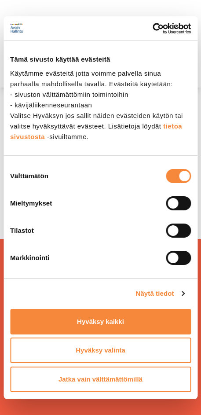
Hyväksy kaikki (100, 321)
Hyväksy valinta (100, 350)
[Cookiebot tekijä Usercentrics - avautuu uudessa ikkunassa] (152, 28)
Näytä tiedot (155, 293)
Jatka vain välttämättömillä (100, 379)
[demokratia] (100, 10)
